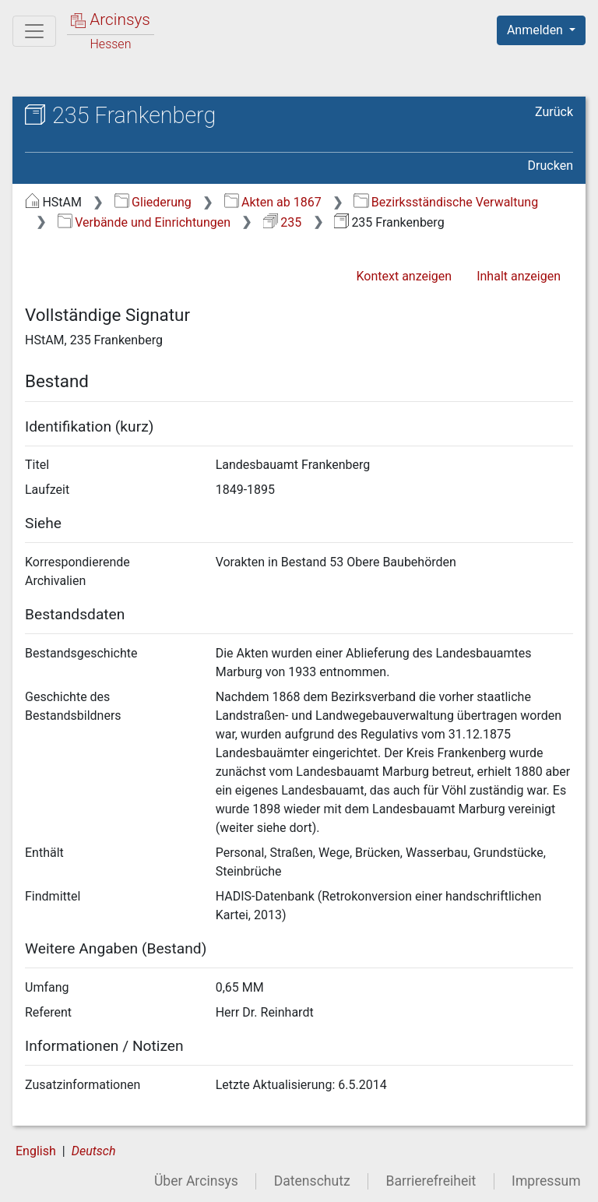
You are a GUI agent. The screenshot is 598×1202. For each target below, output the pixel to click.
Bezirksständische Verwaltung (446, 202)
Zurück (554, 111)
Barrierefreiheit (431, 1181)
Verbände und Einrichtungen (144, 222)
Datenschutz (312, 1181)
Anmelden (536, 30)
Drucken (550, 165)
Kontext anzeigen (404, 276)
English (36, 1151)
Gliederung (153, 202)
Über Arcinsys (196, 1181)
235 (282, 222)
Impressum (546, 1181)
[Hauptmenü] (34, 31)
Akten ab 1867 (273, 202)
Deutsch (94, 1151)
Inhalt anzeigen (519, 276)
